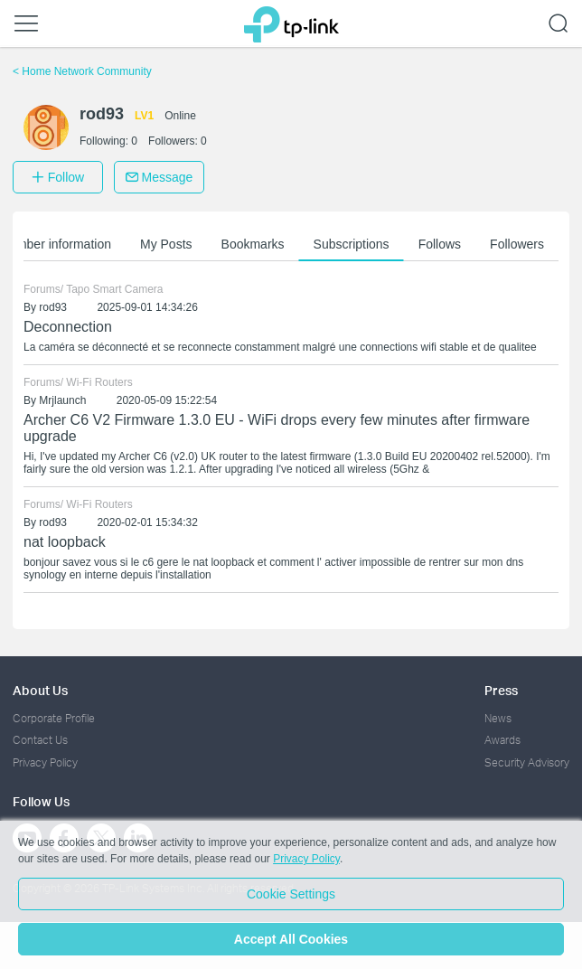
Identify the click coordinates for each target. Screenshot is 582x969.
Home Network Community (82, 71)
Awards (502, 740)
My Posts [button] (166, 244)
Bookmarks (253, 244)
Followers (517, 244)
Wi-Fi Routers (99, 382)
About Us (40, 690)
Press (501, 690)
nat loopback (64, 542)
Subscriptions (352, 244)
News (498, 718)
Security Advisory (526, 762)
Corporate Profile (54, 718)
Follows (439, 244)
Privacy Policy (45, 762)
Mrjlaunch (62, 400)
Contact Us (40, 740)
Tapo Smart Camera (114, 289)
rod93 (53, 307)
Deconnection (67, 326)
